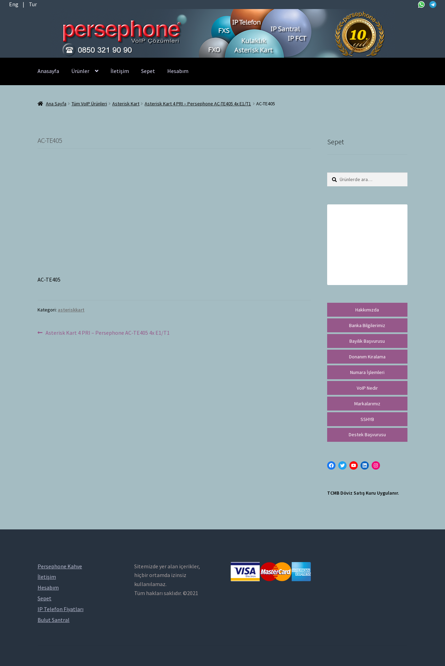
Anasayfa (48, 70)
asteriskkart (71, 310)
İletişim (120, 70)
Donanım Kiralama (367, 357)
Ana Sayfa (56, 103)
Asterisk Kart (125, 103)
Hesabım (177, 70)
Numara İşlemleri (367, 372)
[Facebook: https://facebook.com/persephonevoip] (331, 465)
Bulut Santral (54, 619)
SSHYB (367, 419)
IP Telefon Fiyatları (60, 609)
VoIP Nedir (367, 388)
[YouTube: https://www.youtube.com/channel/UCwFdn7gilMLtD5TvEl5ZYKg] (353, 465)
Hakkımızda (367, 310)
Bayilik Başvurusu (367, 341)
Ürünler (80, 70)
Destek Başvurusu (367, 434)
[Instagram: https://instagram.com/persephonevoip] (376, 465)
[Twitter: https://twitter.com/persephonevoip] (342, 465)
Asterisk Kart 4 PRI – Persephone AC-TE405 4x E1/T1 (198, 103)
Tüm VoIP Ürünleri (89, 103)
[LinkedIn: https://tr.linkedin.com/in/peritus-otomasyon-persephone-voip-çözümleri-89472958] (365, 465)
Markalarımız (367, 403)
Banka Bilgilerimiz (367, 325)
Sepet (148, 70)
